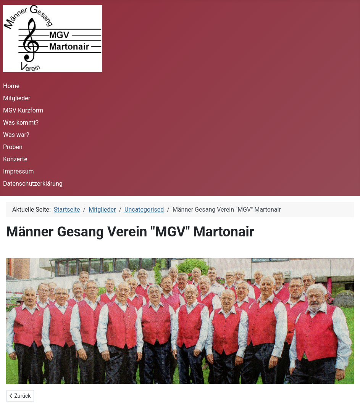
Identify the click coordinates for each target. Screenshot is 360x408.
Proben (13, 147)
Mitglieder (16, 98)
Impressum (18, 171)
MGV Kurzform (23, 110)
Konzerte (15, 159)
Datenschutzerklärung (33, 183)
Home (11, 86)
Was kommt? (21, 122)
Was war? (16, 134)
